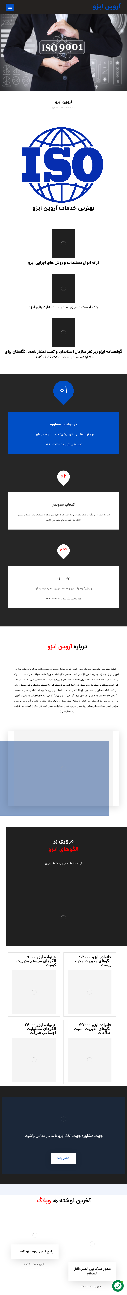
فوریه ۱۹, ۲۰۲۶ (91, 1287)
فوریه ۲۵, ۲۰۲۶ (34, 1265)
